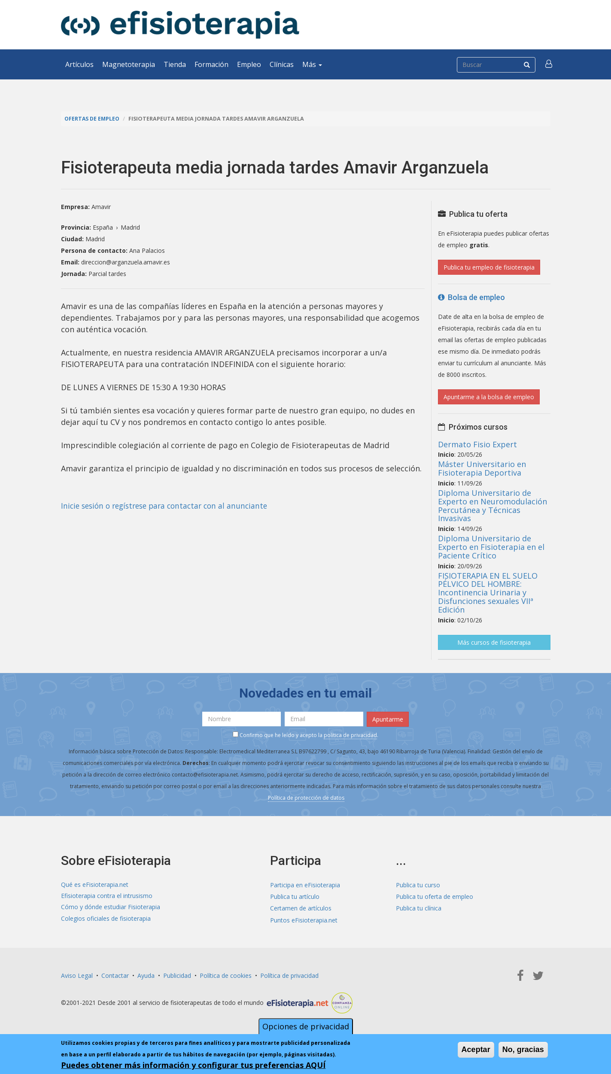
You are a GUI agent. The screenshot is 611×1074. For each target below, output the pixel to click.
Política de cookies (226, 975)
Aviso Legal (77, 975)
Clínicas (282, 64)
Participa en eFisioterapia (305, 884)
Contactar (115, 975)
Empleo (249, 64)
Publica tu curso (418, 884)
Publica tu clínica (418, 908)
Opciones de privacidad (305, 1026)
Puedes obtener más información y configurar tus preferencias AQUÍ (193, 1065)
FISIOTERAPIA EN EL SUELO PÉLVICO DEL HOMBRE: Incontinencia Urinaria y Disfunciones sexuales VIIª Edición (488, 592)
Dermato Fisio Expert (477, 444)
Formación (211, 64)
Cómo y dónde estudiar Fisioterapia (110, 908)
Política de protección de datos (306, 797)
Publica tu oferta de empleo (434, 896)
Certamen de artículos (300, 908)
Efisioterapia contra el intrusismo (106, 896)
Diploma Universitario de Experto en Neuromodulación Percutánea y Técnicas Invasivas (492, 505)
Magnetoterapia (128, 64)
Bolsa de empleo (471, 297)
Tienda (175, 64)
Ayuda (146, 975)
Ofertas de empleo (92, 118)
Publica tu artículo (294, 896)
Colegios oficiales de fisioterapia (106, 919)
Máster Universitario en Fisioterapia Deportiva (482, 468)
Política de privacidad (289, 975)
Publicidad (177, 975)
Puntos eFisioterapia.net (303, 919)
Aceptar (476, 1049)
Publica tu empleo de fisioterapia (489, 267)
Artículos (79, 64)
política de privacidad (350, 734)
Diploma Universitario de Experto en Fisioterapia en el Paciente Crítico (491, 547)
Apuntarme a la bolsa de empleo (489, 397)
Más (312, 64)
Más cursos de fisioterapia (494, 642)
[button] (549, 64)
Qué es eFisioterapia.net (94, 884)
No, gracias (523, 1049)
